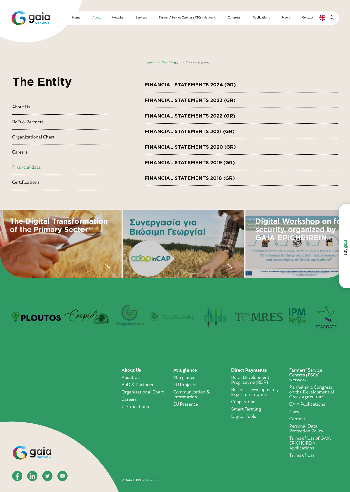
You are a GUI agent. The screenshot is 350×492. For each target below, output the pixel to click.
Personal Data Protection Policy (306, 429)
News (286, 17)
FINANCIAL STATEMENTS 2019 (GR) (190, 161)
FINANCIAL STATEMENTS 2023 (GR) (190, 99)
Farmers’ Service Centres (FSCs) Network (187, 17)
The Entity (170, 63)
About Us (21, 107)
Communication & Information (191, 395)
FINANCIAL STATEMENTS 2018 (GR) (190, 177)
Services (141, 17)
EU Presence (185, 404)
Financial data (26, 167)
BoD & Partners (28, 122)
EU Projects (184, 385)
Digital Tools (243, 416)
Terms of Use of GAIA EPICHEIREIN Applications (310, 443)
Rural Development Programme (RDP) (250, 380)
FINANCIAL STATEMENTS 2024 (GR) (190, 83)
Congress (234, 17)
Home (76, 17)
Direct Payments (249, 370)
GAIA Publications (307, 404)
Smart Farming (246, 409)
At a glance (185, 370)
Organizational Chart (33, 137)
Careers (19, 152)
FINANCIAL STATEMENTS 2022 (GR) (190, 114)
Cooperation (243, 402)
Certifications (25, 182)
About (96, 17)
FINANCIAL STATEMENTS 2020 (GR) (190, 145)
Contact (307, 17)
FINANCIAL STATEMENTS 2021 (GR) (190, 130)
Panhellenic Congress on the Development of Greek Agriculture (311, 392)
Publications (261, 17)
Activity (118, 17)
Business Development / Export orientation (255, 392)
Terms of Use (302, 455)
